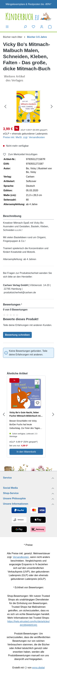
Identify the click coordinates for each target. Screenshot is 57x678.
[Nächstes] (51, 106)
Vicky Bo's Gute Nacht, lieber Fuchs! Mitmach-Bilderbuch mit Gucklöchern (25, 414)
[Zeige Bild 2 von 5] (23, 120)
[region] (28, 106)
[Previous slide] (4, 414)
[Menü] (7, 27)
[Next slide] (53, 414)
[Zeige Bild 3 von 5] (28, 120)
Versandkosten (21, 557)
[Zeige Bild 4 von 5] (34, 120)
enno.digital (38, 667)
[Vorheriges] (5, 106)
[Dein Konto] (42, 27)
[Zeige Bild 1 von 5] (17, 120)
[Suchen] (25, 27)
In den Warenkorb (26, 451)
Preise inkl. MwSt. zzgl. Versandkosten (24, 137)
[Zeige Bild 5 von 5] (39, 120)
